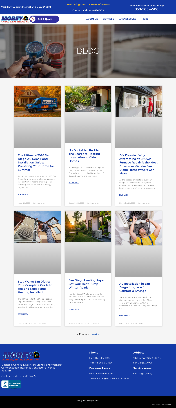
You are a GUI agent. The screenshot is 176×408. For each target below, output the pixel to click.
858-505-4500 (147, 9)
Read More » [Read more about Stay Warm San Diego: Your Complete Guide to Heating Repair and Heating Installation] (23, 314)
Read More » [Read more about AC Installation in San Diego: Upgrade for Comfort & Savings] (124, 315)
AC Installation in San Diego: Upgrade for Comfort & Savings (134, 287)
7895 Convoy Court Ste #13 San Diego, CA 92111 (26, 7)
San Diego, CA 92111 (143, 362)
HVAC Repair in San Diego (161, 404)
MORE (145, 19)
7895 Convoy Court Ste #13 (147, 358)
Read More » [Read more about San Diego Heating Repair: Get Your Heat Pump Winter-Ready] (74, 309)
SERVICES (108, 19)
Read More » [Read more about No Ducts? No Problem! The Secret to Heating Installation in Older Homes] (74, 183)
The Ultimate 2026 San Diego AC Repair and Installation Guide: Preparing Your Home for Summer (36, 162)
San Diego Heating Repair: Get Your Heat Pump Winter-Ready (87, 284)
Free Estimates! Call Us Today (147, 5)
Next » (95, 334)
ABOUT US (92, 19)
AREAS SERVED (127, 19)
